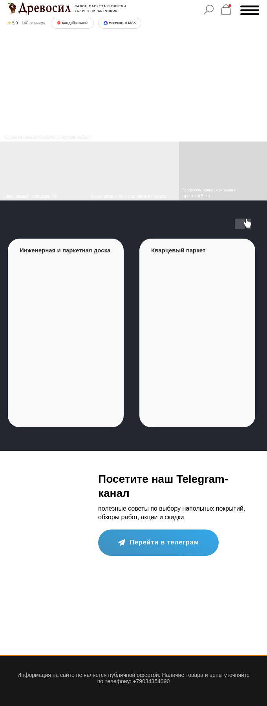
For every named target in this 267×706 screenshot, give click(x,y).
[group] (66, 333)
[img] (133, 171)
